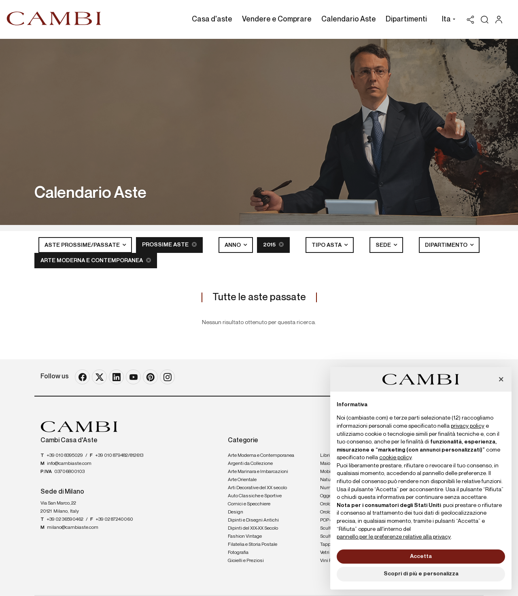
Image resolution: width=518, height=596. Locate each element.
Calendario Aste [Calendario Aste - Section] (348, 19)
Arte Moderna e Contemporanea (95, 260)
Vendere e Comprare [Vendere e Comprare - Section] (277, 19)
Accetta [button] (421, 556)
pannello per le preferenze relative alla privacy (394, 537)
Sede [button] (384, 245)
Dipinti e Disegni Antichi (253, 520)
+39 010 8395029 (65, 455)
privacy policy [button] (467, 426)
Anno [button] (233, 245)
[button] (446, 20)
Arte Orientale (242, 479)
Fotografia (238, 552)
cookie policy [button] (395, 457)
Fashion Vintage (245, 536)
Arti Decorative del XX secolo (257, 488)
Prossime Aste (169, 245)
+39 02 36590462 (65, 519)
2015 (273, 245)
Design (235, 512)
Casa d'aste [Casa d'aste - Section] (212, 19)
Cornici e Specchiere (249, 504)
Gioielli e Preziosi (246, 560)
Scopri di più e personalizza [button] (421, 574)
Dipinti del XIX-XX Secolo (253, 528)
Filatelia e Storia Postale (252, 544)
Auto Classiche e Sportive (255, 496)
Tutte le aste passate (259, 297)
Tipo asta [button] (327, 245)
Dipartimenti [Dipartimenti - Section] (406, 19)
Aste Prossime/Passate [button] (83, 245)
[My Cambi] (501, 20)
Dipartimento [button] (447, 245)
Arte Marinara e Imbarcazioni (258, 471)
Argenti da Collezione (250, 463)
